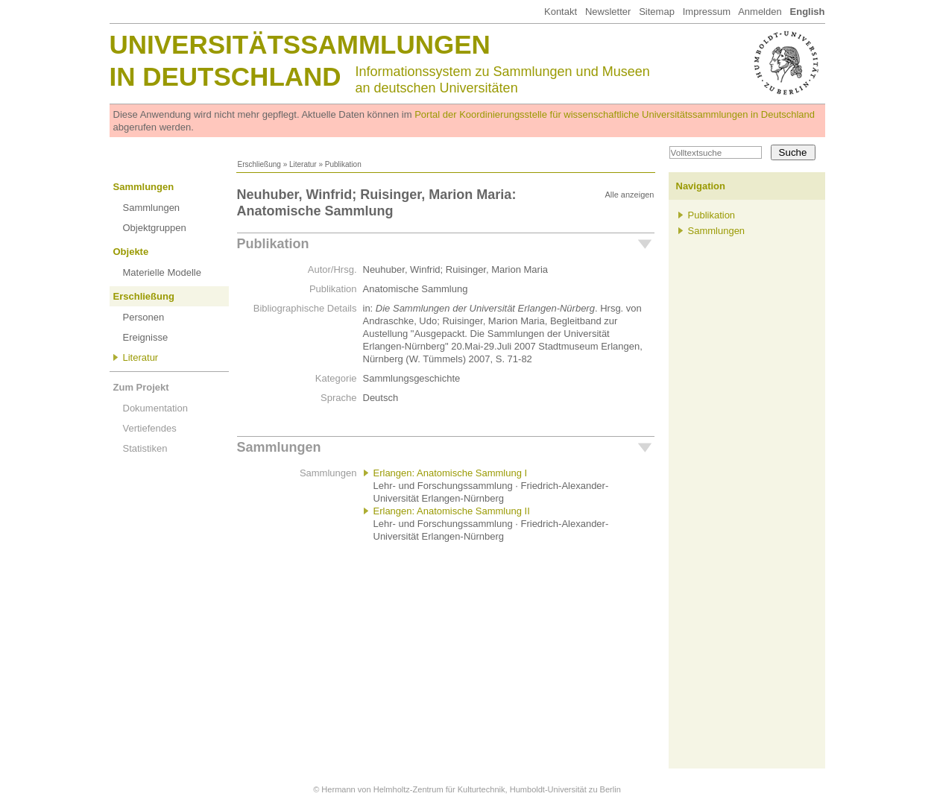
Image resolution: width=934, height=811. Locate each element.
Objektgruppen (154, 227)
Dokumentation (155, 408)
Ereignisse (145, 337)
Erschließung (259, 164)
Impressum (707, 11)
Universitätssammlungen (300, 44)
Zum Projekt (141, 387)
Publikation (273, 243)
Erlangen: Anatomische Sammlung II (451, 511)
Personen (144, 317)
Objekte (131, 251)
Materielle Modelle (162, 272)
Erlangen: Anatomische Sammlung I (450, 473)
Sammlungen (143, 186)
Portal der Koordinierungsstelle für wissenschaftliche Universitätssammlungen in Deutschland (614, 114)
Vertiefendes (150, 428)
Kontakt (560, 11)
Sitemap (657, 11)
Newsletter (608, 11)
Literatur (303, 164)
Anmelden (760, 11)
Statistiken (145, 448)
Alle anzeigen (629, 194)
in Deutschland (225, 76)
